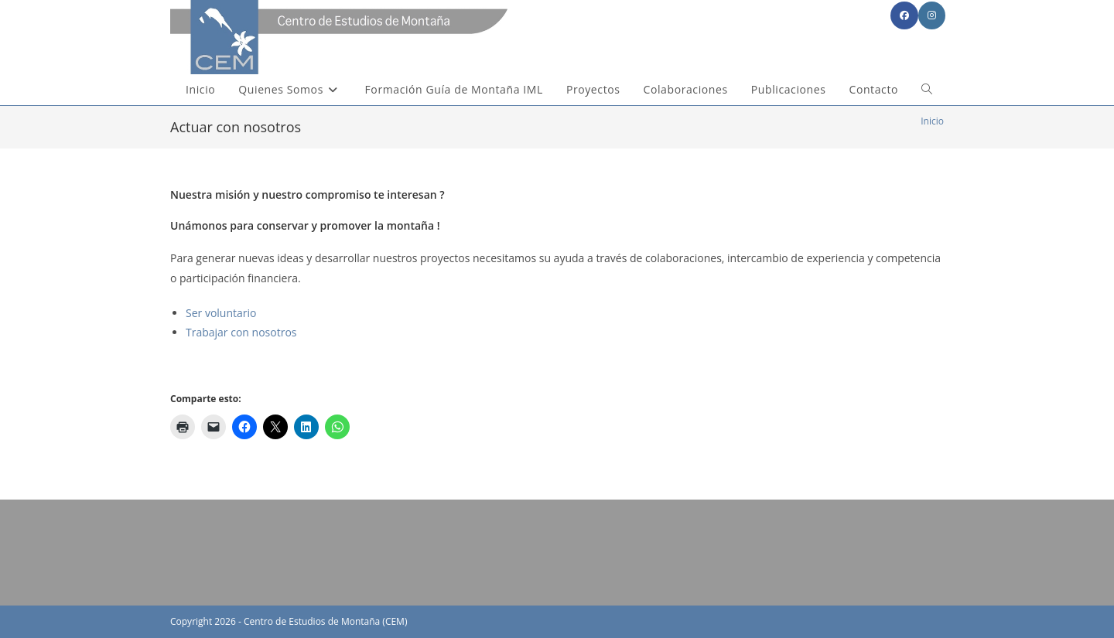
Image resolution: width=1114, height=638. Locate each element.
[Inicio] (932, 121)
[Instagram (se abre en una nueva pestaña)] (931, 15)
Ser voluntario (221, 312)
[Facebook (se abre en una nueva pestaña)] (904, 15)
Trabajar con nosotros (241, 332)
